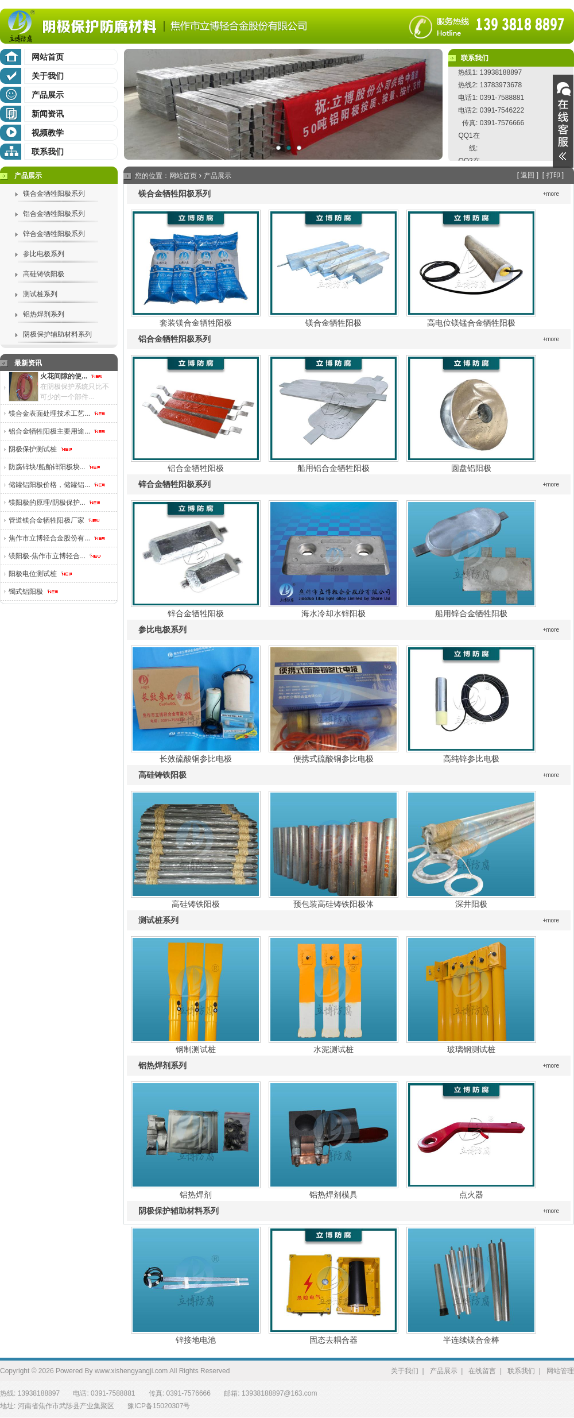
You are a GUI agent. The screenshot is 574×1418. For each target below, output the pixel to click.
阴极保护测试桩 (40, 449)
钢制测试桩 (196, 1049)
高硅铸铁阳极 (43, 274)
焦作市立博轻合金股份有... (57, 538)
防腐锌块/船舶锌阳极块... (55, 467)
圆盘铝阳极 (471, 468)
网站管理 (560, 1371)
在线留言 (482, 1371)
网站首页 (48, 56)
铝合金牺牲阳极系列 (54, 214)
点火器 (471, 1194)
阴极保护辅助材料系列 (57, 334)
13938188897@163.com (279, 1393)
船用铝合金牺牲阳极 (333, 468)
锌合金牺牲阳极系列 (54, 234)
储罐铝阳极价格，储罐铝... (57, 485)
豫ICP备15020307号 (158, 1406)
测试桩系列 (40, 294)
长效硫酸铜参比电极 (196, 758)
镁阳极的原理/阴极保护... (55, 503)
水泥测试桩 (333, 1049)
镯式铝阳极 (34, 592)
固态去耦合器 (333, 1339)
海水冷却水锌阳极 (333, 613)
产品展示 (48, 94)
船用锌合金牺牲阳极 (471, 613)
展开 (563, 121)
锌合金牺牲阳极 (196, 613)
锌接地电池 (196, 1339)
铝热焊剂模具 (333, 1194)
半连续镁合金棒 (471, 1339)
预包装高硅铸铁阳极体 (333, 904)
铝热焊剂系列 (43, 314)
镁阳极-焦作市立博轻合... (55, 556)
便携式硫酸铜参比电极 (333, 758)
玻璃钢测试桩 (471, 1049)
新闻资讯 (48, 113)
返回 (527, 175)
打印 (553, 175)
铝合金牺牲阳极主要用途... (57, 431)
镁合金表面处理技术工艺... (57, 413)
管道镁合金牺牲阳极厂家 (54, 520)
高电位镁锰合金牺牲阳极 (471, 322)
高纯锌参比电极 (471, 758)
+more (550, 194)
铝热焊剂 (196, 1194)
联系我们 (48, 151)
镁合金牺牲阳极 (333, 322)
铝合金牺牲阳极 (196, 468)
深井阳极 (471, 904)
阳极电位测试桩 (40, 574)
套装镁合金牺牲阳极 (196, 322)
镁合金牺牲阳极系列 (54, 194)
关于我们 (48, 75)
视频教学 (48, 132)
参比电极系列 (43, 254)
